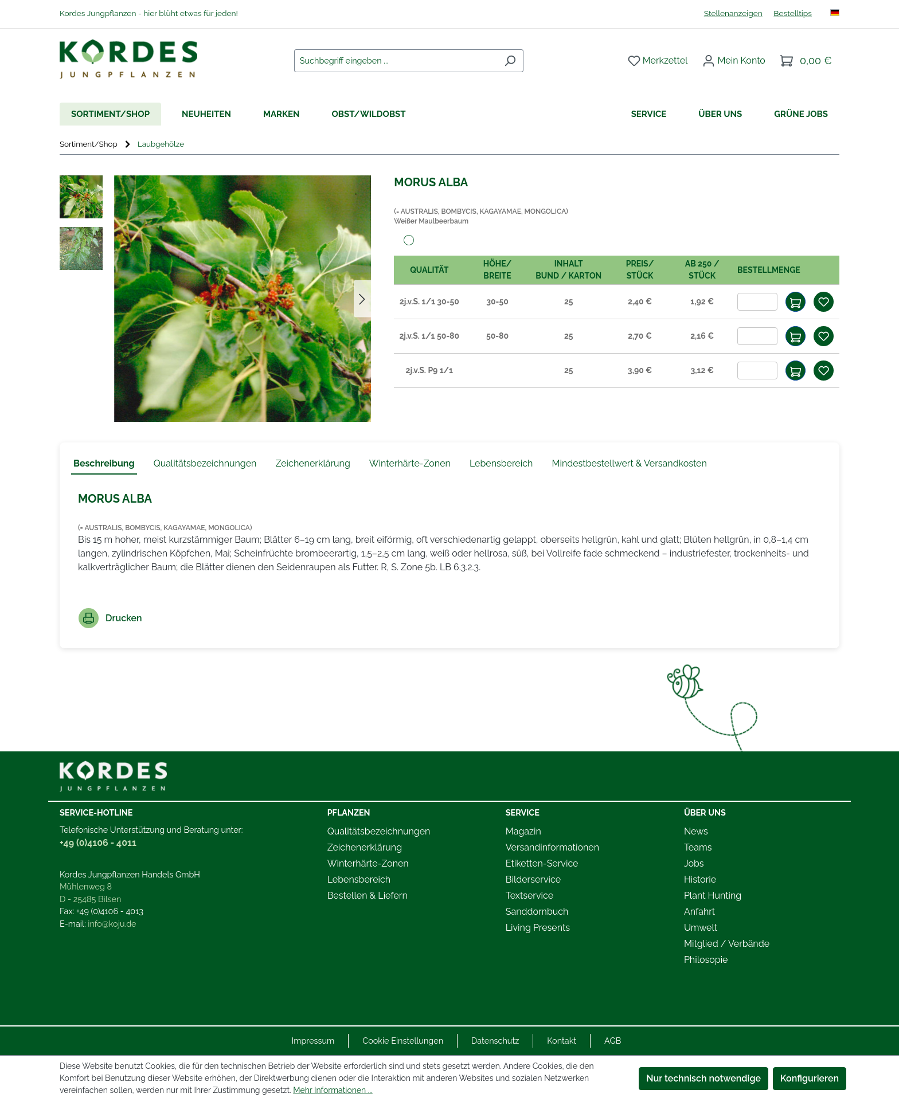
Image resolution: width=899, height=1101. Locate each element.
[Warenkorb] (806, 60)
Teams (698, 847)
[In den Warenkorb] (795, 302)
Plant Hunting (712, 895)
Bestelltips (792, 13)
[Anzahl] (757, 302)
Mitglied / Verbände (726, 943)
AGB (612, 1040)
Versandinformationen (552, 847)
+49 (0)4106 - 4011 (98, 842)
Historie (700, 879)
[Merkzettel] (657, 60)
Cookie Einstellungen (402, 1040)
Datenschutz (495, 1040)
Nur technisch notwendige (703, 1078)
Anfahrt (699, 911)
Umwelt (700, 927)
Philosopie (706, 959)
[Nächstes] (362, 299)
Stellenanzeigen (733, 13)
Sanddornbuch (537, 911)
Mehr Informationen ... (332, 1090)
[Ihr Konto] (734, 60)
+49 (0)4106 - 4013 (109, 911)
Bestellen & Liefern (367, 895)
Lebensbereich (358, 879)
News (696, 831)
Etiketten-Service (542, 863)
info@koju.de (112, 923)
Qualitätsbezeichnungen (379, 831)
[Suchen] (510, 60)
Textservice (529, 895)
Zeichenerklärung (364, 847)
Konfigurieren (809, 1078)
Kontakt (561, 1040)
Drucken (110, 618)
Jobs (694, 863)
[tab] (104, 464)
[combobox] (395, 60)
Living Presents (538, 927)
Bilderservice (533, 879)
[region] (215, 298)
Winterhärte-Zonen (368, 863)
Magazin (523, 831)
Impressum (313, 1040)
